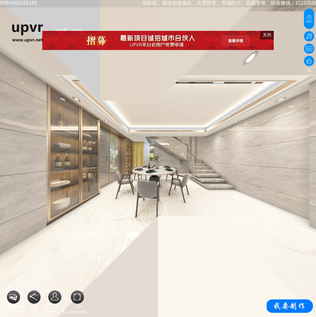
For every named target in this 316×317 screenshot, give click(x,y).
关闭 (267, 34)
